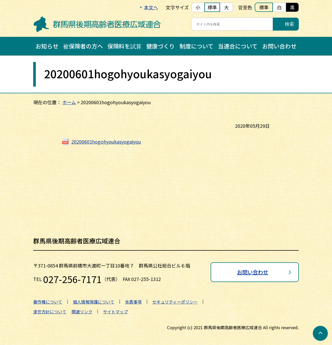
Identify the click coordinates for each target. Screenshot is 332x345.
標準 (212, 7)
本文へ (151, 7)
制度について (196, 46)
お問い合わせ (279, 46)
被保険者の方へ (83, 46)
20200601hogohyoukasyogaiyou (106, 141)
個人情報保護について (93, 302)
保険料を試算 (124, 46)
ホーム (69, 102)
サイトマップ (115, 311)
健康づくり (160, 46)
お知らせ (47, 46)
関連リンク (82, 311)
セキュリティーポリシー (175, 302)
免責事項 (133, 302)
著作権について (47, 302)
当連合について (238, 46)
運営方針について (49, 311)
